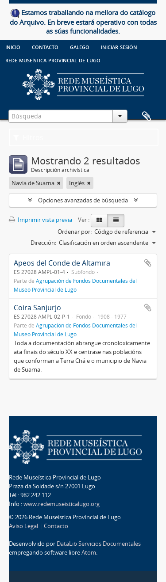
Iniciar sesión (119, 46)
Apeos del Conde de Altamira (62, 263)
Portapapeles (146, 117)
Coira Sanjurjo (37, 307)
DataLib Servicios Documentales (99, 544)
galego (79, 46)
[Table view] (115, 220)
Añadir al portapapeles (147, 263)
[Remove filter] (59, 183)
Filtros (28, 137)
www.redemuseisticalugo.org (61, 504)
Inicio (12, 46)
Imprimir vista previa (40, 220)
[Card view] (99, 220)
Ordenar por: (75, 232)
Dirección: (43, 243)
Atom (88, 552)
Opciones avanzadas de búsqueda (83, 200)
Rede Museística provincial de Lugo (52, 60)
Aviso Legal (23, 526)
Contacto (45, 46)
